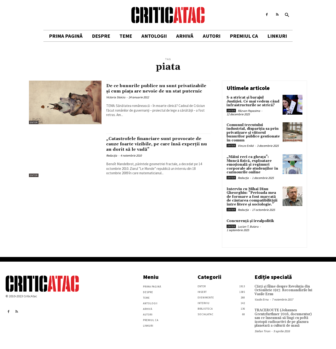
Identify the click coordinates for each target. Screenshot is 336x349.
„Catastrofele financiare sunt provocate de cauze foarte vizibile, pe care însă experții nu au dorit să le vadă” (156, 144)
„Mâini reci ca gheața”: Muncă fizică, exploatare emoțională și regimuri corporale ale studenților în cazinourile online (252, 164)
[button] (287, 15)
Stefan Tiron (262, 331)
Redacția (111, 155)
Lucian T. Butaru (248, 227)
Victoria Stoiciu (115, 103)
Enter (34, 122)
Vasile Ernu (262, 299)
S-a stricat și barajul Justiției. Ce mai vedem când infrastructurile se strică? (253, 101)
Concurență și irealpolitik (250, 221)
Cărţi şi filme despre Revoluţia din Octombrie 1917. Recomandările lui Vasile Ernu (283, 290)
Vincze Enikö (246, 146)
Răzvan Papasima (249, 111)
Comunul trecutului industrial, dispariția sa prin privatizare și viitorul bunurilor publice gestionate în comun (253, 133)
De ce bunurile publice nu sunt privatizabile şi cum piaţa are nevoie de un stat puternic (156, 91)
